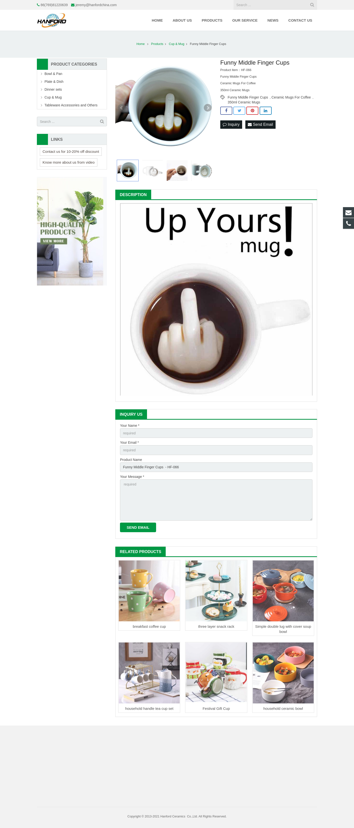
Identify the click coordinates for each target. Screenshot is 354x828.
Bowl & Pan (53, 74)
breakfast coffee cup (149, 626)
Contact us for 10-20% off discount (71, 151)
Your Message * (132, 477)
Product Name (131, 460)
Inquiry (231, 124)
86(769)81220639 (54, 5)
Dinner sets (53, 89)
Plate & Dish (53, 82)
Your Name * (129, 426)
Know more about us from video (69, 162)
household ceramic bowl (283, 708)
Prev (122, 108)
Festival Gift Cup (216, 708)
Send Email (260, 124)
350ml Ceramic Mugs (244, 102)
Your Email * (129, 442)
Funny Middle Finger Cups (248, 97)
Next (208, 108)
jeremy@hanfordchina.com (96, 5)
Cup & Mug (53, 97)
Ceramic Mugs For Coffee (291, 97)
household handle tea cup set (149, 708)
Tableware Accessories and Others (71, 105)
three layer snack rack (216, 626)
